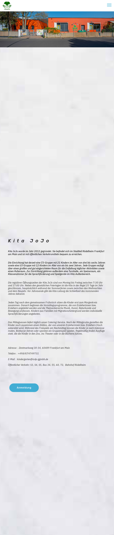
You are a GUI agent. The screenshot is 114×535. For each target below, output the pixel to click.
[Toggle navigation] (109, 5)
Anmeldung (24, 390)
